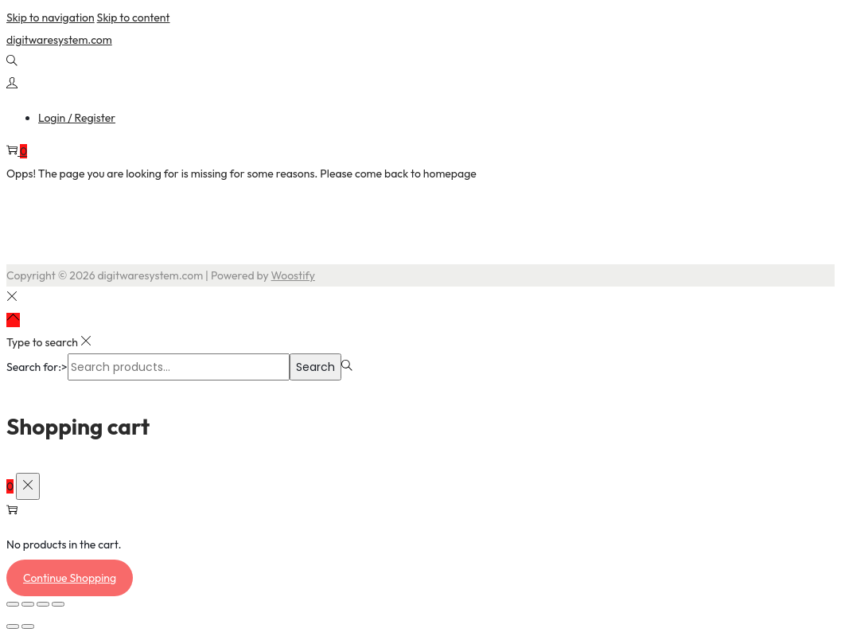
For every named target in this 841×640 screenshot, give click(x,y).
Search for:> (37, 367)
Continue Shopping (69, 578)
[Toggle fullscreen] (27, 604)
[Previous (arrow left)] (12, 626)
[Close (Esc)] (58, 604)
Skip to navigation (50, 17)
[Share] (43, 604)
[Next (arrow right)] (27, 626)
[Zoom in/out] (12, 604)
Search (315, 367)
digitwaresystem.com (59, 40)
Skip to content (133, 17)
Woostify (293, 275)
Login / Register (76, 118)
